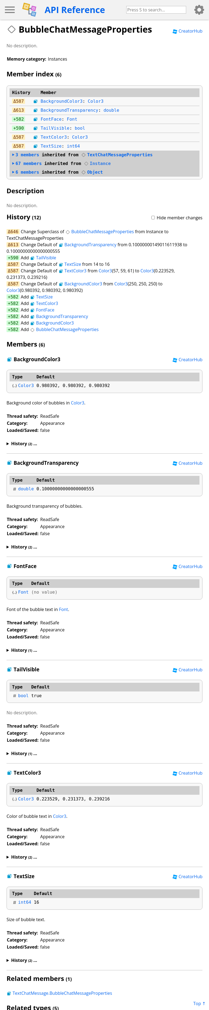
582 (20, 119)
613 (20, 110)
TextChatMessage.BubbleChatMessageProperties (59, 993)
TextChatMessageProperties (117, 154)
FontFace (51, 119)
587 (20, 101)
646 (14, 231)
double (111, 110)
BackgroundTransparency (69, 110)
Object (92, 172)
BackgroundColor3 (61, 101)
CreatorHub (187, 31)
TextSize (51, 146)
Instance (97, 163)
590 (20, 128)
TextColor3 (54, 137)
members (25, 154)
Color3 (96, 101)
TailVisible (55, 128)
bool (80, 128)
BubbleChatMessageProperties (99, 232)
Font (72, 119)
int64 (73, 146)
